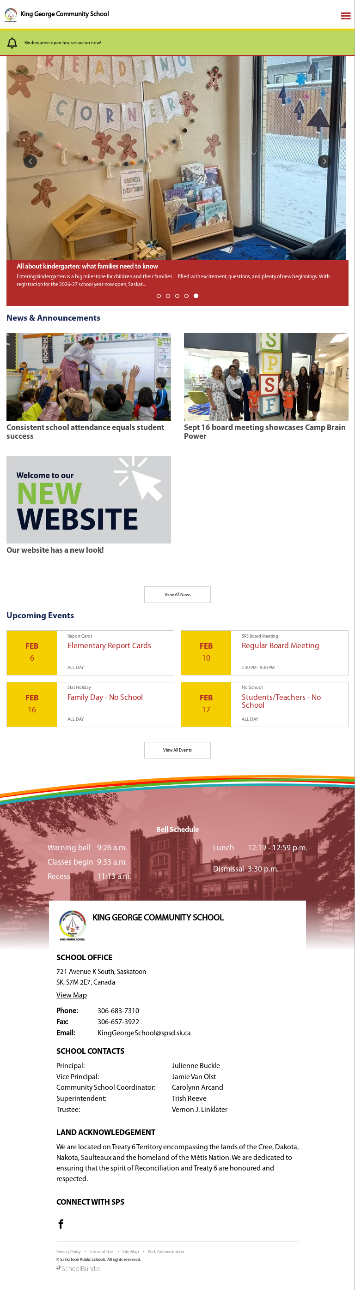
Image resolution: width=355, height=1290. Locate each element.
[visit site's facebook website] (61, 1226)
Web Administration (166, 1252)
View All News (178, 594)
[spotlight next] (324, 161)
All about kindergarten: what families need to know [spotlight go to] (87, 266)
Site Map (130, 1252)
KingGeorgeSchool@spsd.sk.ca (144, 1033)
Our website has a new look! (55, 551)
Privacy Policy (68, 1252)
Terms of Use (101, 1252)
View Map (71, 995)
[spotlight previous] (30, 161)
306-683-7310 (118, 1011)
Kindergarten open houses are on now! (62, 43)
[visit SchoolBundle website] (177, 1269)
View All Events (177, 750)
